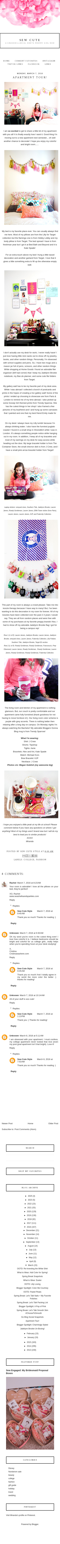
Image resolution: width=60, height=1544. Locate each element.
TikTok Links (15, 64)
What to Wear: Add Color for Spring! (32, 1272)
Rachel (12, 883)
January (30, 1337)
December (30, 1230)
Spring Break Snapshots (32, 1276)
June (31, 1254)
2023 (30, 1200)
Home (6, 61)
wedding (12, 1495)
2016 (29, 1227)
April (31, 1261)
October (30, 1238)
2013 (29, 1350)
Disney (11, 1468)
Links (48, 64)
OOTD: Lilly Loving (32, 1284)
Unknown (14, 933)
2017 (29, 1223)
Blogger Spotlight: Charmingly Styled (32, 1325)
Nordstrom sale (14, 1472)
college (29, 860)
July (30, 1250)
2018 (29, 1219)
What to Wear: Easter (32, 1280)
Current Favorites (26, 61)
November (30, 1234)
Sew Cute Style (24, 911)
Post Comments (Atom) (25, 1129)
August (31, 1246)
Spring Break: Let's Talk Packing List (32, 1302)
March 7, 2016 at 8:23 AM (29, 883)
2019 (29, 1215)
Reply (12, 900)
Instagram (49, 61)
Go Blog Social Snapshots (32, 1317)
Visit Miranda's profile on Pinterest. (21, 1515)
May (30, 1257)
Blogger (35, 1524)
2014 (29, 1346)
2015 (29, 1342)
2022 (29, 1204)
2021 (29, 1208)
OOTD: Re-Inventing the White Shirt (32, 1269)
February (31, 1333)
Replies (16, 906)
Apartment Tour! (32, 1321)
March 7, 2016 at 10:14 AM (32, 995)
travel (10, 1492)
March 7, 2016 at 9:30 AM (31, 933)
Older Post (53, 1123)
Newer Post (7, 1123)
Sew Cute (30, 40)
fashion (41, 860)
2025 (30, 1196)
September (30, 1242)
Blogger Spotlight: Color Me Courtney (32, 1288)
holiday (11, 1489)
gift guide (12, 1485)
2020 (29, 1211)
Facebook (34, 64)
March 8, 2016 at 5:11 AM (31, 1035)
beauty (11, 1475)
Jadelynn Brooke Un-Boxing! (32, 1329)
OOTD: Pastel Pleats (32, 1292)
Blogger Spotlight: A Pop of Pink (32, 1306)
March (30, 1265)
